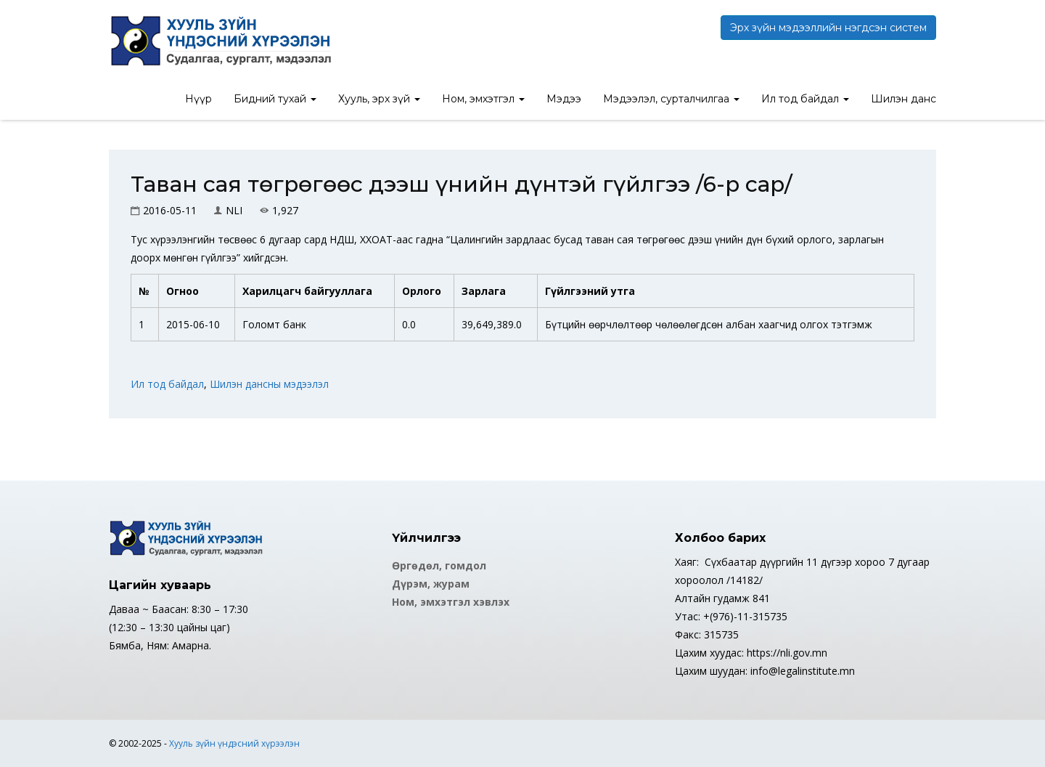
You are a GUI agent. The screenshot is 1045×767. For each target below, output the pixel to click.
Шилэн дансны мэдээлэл (269, 384)
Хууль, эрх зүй (379, 98)
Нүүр (198, 98)
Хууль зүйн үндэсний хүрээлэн (234, 743)
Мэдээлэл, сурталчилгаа (671, 98)
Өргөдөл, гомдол (439, 565)
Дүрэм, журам (431, 584)
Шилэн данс (903, 98)
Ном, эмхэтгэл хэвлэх (450, 602)
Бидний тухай (275, 98)
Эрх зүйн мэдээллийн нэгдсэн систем (828, 27)
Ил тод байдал (805, 98)
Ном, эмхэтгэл (483, 98)
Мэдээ (563, 98)
